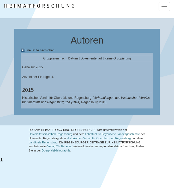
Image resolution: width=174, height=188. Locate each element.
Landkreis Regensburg (43, 142)
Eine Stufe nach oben (40, 50)
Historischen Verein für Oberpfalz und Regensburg (99, 138)
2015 (39, 67)
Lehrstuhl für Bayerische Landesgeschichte (112, 134)
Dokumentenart (91, 58)
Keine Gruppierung (118, 58)
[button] (1, 160)
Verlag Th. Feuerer (59, 146)
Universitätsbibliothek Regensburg (50, 134)
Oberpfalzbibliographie (56, 150)
